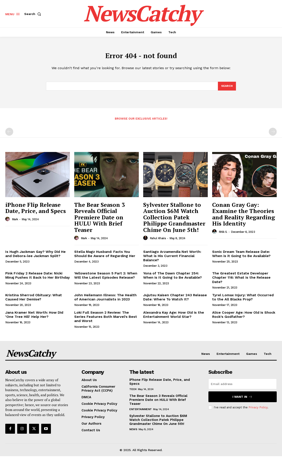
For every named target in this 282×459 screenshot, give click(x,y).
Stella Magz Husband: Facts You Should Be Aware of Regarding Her (104, 256)
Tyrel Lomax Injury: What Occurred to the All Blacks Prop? (243, 300)
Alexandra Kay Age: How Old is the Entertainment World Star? (173, 317)
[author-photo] (8, 222)
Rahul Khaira (158, 241)
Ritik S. (223, 234)
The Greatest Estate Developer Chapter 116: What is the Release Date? (241, 280)
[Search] (226, 88)
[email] (242, 386)
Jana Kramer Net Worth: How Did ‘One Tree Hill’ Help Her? (34, 317)
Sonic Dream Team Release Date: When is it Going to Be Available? (241, 256)
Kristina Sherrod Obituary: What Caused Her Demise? (33, 300)
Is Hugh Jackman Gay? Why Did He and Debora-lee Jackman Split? (35, 256)
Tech (132, 392)
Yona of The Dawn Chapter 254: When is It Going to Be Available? (172, 278)
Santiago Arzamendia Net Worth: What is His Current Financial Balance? (172, 258)
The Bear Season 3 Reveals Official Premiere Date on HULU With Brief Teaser (99, 220)
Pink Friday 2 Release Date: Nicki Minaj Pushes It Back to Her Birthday (37, 278)
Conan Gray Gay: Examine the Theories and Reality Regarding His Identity (243, 217)
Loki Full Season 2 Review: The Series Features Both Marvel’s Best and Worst (105, 319)
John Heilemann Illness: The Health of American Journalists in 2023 (105, 300)
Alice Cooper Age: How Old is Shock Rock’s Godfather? (243, 317)
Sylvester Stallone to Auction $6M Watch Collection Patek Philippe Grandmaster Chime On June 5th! (174, 220)
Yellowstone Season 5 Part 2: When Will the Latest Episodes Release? (105, 278)
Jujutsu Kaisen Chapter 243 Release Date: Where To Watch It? (175, 300)
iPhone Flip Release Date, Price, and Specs (35, 211)
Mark (15, 222)
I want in (242, 400)
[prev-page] (9, 135)
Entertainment (140, 412)
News (133, 432)
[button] (33, 14)
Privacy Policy (258, 410)
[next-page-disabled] (273, 135)
